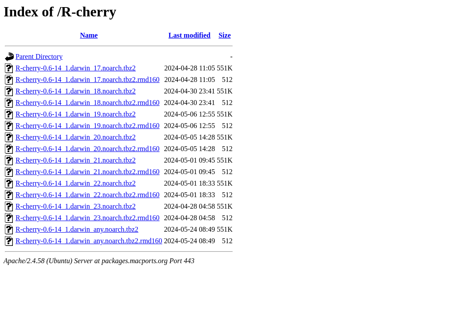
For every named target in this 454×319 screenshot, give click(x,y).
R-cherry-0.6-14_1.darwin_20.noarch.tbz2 (76, 137)
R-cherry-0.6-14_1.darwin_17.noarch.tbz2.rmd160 (88, 79)
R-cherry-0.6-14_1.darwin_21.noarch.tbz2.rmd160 (88, 171)
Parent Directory (39, 56)
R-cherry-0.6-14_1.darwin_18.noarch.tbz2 (76, 91)
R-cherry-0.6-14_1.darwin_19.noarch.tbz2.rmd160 (88, 125)
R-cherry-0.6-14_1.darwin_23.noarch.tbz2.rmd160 (88, 218)
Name (89, 35)
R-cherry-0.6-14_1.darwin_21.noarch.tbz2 (76, 160)
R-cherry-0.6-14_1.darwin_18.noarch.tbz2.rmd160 (88, 102)
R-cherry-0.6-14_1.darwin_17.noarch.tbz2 (76, 68)
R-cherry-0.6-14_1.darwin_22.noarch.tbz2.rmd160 (88, 194)
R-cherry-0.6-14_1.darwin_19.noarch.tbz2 (76, 114)
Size (225, 35)
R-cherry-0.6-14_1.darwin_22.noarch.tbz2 (76, 183)
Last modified (189, 35)
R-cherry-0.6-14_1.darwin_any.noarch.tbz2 (77, 229)
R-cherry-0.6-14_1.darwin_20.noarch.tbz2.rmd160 (88, 148)
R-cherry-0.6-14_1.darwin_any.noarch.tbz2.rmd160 (89, 241)
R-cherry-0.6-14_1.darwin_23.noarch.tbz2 (76, 206)
